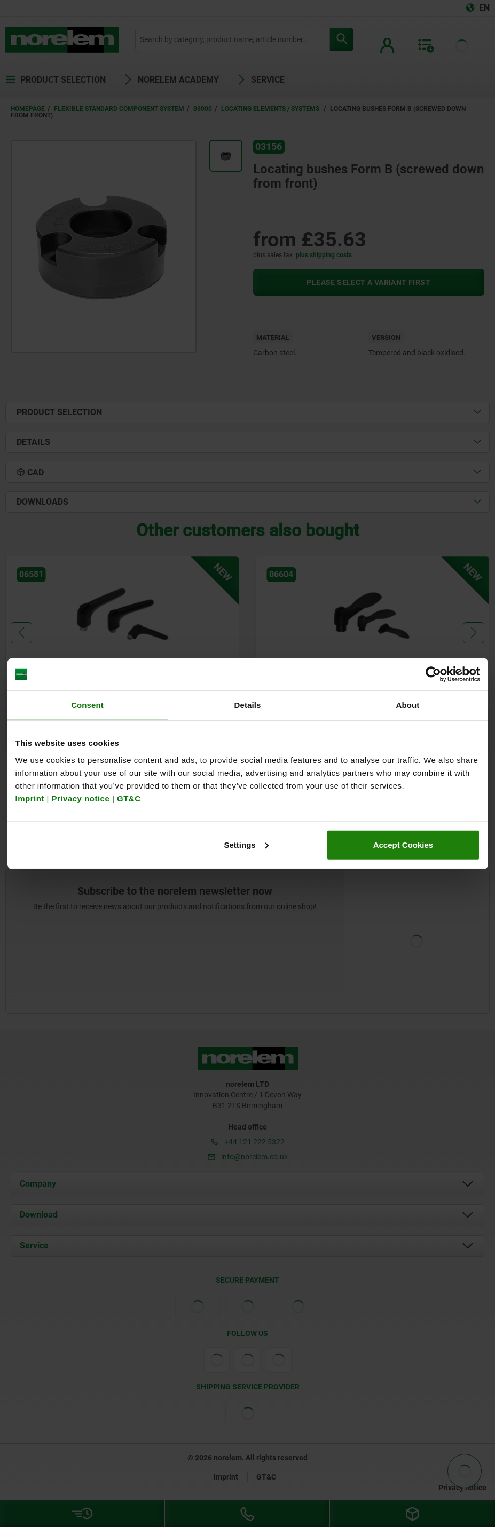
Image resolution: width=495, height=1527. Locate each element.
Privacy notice (81, 797)
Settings (246, 844)
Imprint (29, 797)
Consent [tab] (87, 705)
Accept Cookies (403, 844)
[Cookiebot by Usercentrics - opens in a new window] (433, 674)
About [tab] (408, 705)
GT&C (129, 797)
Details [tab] (247, 705)
